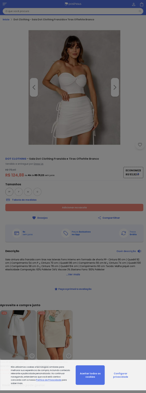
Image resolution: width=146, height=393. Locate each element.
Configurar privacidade (120, 375)
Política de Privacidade (48, 379)
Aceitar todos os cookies (90, 375)
